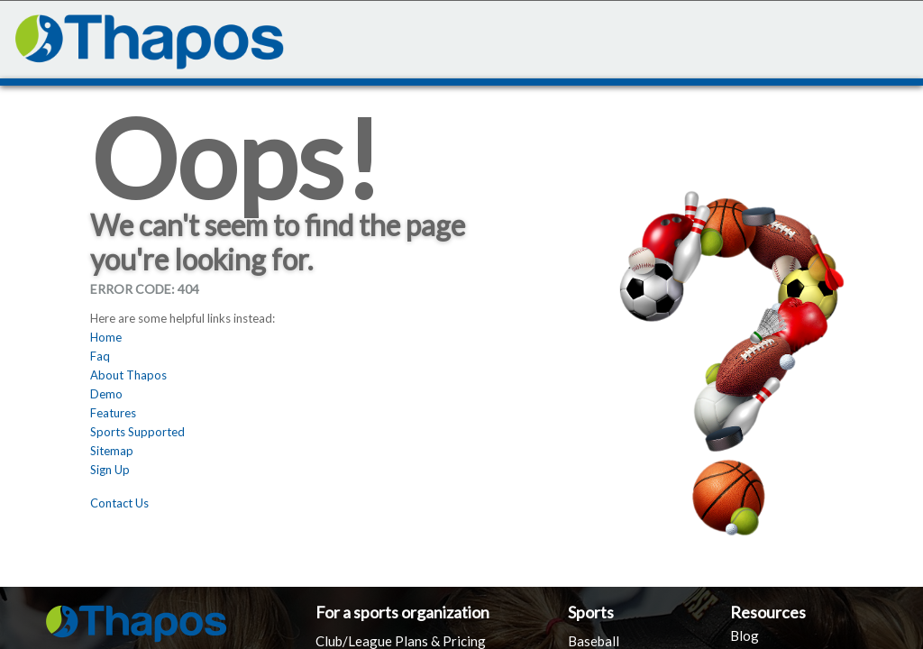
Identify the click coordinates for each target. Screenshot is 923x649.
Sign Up (110, 469)
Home (106, 337)
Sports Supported (137, 432)
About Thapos (128, 375)
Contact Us (119, 503)
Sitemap (111, 450)
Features (113, 413)
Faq (100, 356)
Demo (106, 394)
